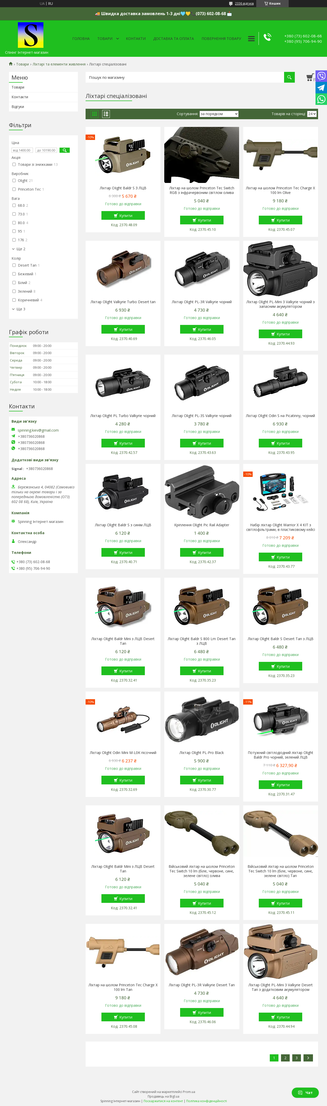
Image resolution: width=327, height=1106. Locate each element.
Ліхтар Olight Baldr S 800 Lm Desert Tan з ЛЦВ (202, 641)
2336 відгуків (244, 3)
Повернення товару (221, 38)
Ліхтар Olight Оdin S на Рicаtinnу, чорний (280, 415)
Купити (125, 215)
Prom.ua (189, 1092)
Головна (81, 38)
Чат (305, 1092)
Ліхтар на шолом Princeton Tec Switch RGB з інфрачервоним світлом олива (201, 190)
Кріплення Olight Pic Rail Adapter (201, 525)
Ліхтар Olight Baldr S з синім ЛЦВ (123, 525)
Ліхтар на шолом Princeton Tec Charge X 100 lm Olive (280, 190)
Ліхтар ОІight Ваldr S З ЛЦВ (123, 188)
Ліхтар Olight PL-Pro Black (202, 752)
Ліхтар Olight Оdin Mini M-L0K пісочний (123, 752)
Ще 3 (20, 309)
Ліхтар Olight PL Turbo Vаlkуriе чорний (123, 415)
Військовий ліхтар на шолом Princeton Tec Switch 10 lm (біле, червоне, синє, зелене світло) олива (202, 871)
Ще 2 (20, 249)
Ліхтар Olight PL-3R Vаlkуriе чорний (202, 302)
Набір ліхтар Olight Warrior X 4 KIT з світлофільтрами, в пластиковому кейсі (280, 527)
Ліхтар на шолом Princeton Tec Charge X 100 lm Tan (123, 987)
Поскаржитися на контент (163, 1101)
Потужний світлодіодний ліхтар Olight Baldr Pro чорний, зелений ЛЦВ (280, 755)
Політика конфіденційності (206, 1101)
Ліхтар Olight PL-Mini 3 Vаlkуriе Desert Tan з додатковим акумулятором (281, 987)
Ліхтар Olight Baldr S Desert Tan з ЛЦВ (280, 639)
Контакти (136, 38)
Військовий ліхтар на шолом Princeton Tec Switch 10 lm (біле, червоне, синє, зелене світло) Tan (281, 871)
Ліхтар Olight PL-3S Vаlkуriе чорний (201, 415)
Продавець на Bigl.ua (163, 1096)
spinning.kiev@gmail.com (38, 430)
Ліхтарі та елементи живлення (59, 64)
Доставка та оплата (173, 38)
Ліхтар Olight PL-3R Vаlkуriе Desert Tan (202, 985)
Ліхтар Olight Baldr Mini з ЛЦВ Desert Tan (123, 641)
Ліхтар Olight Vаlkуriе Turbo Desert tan (123, 302)
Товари (104, 38)
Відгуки (17, 106)
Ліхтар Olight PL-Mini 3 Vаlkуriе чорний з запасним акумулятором (281, 304)
